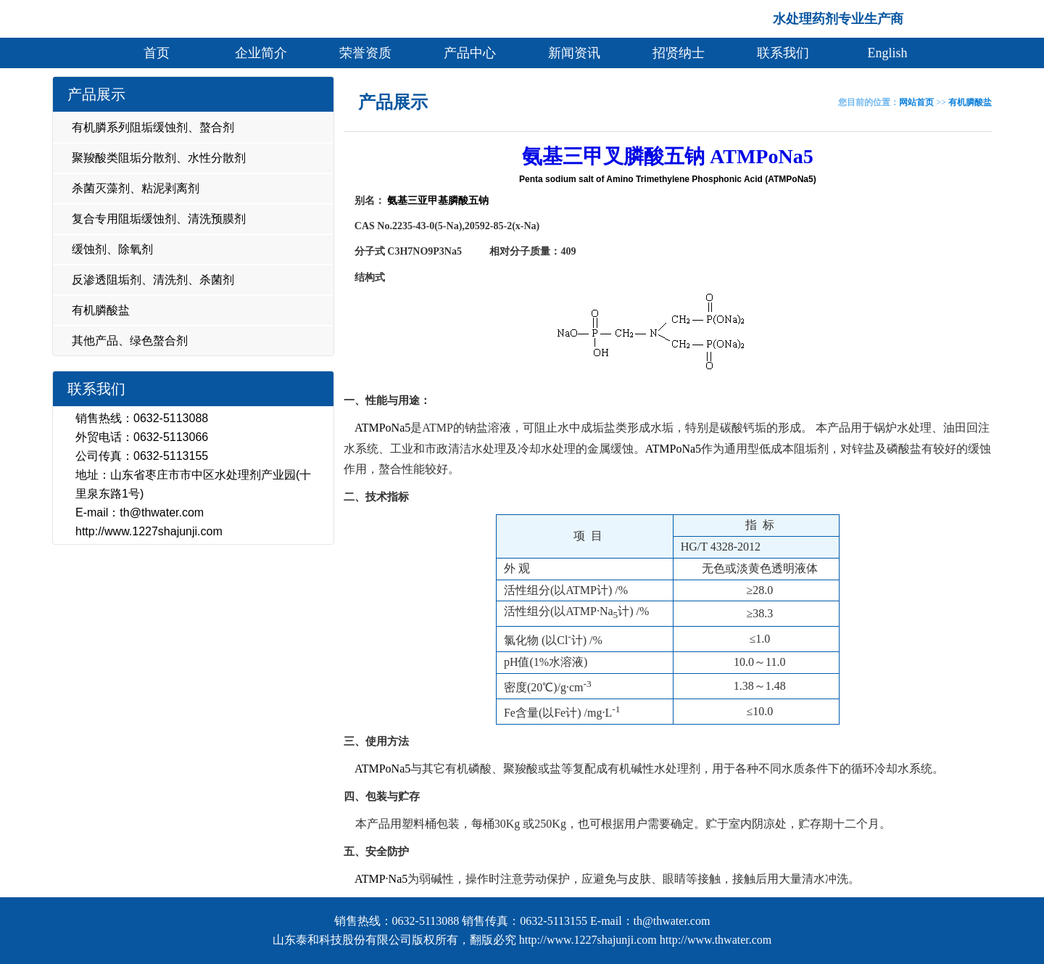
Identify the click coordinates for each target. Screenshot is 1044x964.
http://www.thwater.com (716, 940)
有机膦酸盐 (101, 310)
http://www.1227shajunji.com (149, 531)
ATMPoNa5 (382, 427)
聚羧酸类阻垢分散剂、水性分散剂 (159, 158)
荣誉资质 (365, 53)
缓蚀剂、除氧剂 (112, 249)
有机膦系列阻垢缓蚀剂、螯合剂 (153, 127)
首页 (157, 53)
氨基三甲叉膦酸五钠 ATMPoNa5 (667, 156)
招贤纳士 (678, 53)
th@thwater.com (162, 512)
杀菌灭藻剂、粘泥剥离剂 (135, 188)
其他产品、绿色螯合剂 (130, 340)
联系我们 (783, 53)
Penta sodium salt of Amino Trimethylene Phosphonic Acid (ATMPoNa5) (667, 179)
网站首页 (916, 102)
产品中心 (470, 53)
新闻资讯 (574, 53)
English (887, 53)
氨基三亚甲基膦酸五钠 (437, 200)
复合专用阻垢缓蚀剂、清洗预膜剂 (159, 219)
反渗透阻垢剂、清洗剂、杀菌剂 (153, 279)
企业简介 (261, 53)
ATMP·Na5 (381, 879)
